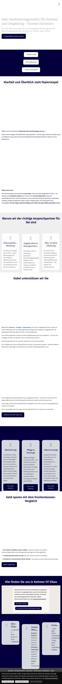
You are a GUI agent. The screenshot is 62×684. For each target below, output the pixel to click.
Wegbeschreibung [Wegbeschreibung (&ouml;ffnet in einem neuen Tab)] (17, 653)
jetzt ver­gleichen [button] (9, 564)
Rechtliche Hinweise (20, 670)
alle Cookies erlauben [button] (21, 603)
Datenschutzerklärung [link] (39, 599)
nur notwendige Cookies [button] (22, 681)
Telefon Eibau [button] (31, 54)
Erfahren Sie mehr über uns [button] (13, 415)
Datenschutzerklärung (51, 678)
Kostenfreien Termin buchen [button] (14, 36)
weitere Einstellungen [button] (35, 681)
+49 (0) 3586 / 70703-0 (53, 646)
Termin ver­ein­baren (53, 658)
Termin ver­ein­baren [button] (31, 70)
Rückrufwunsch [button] (31, 62)
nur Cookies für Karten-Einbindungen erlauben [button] (28, 608)
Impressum (11, 670)
